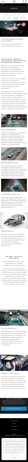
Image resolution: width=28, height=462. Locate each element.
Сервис (14, 423)
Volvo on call (23, 17)
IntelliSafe (15, 17)
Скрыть (14, 457)
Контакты (24, 2)
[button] (14, 409)
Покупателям (14, 426)
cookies (16, 453)
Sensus (9, 17)
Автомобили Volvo (14, 420)
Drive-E (3, 17)
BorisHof (3, 1)
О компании (14, 429)
